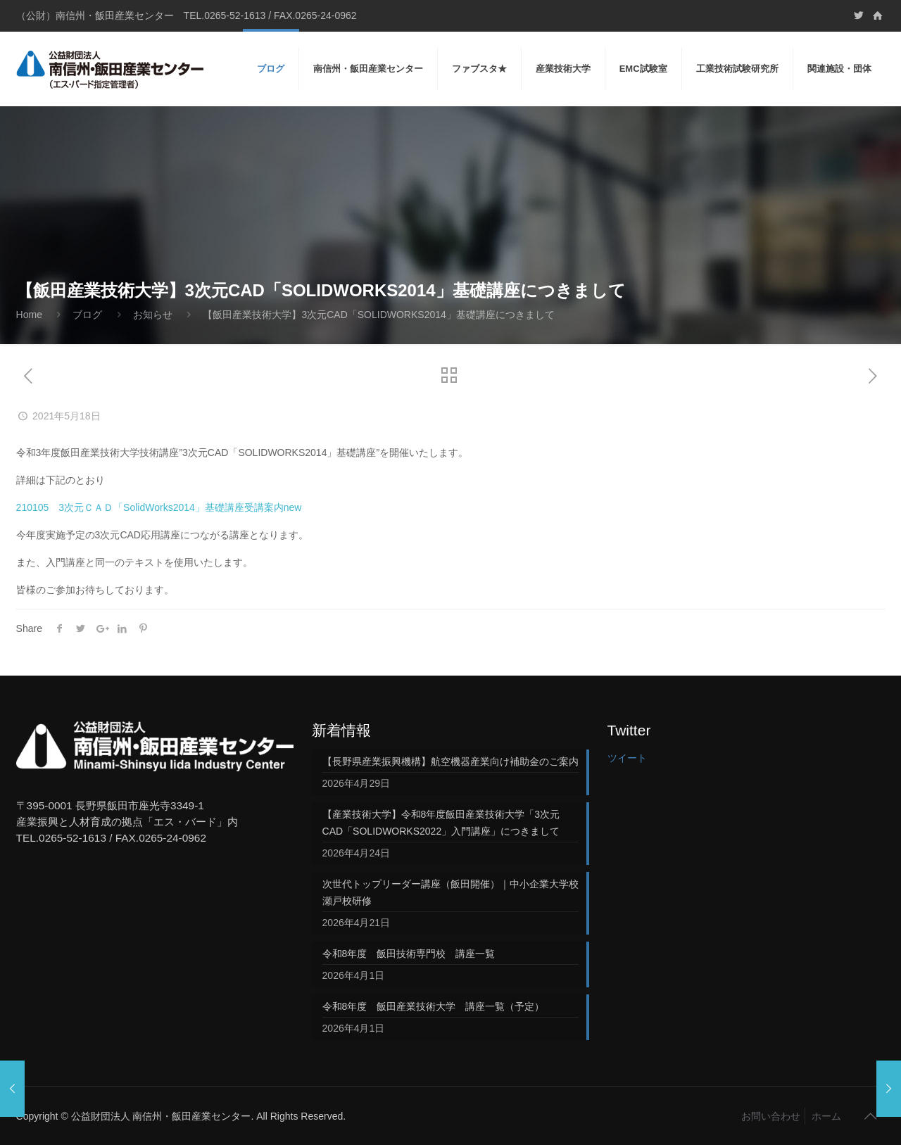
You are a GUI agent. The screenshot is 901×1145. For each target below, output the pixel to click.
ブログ (87, 314)
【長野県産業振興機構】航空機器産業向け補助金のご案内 (450, 761)
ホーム (826, 1116)
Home (29, 314)
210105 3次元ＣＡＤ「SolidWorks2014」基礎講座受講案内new (159, 507)
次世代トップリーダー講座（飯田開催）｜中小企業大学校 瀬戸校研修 (450, 892)
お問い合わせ (770, 1116)
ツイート (627, 758)
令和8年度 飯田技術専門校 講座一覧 (409, 953)
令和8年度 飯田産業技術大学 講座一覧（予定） (433, 1006)
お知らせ (152, 314)
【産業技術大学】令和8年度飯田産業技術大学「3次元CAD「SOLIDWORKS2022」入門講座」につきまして (441, 823)
